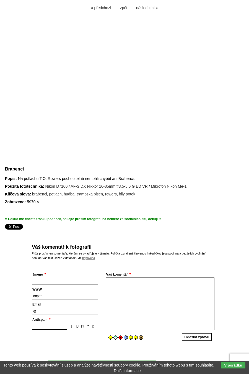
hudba (69, 194)
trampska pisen (90, 194)
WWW (37, 289)
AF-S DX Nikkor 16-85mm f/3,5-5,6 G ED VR (109, 186)
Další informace (127, 370)
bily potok (127, 194)
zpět (123, 8)
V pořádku (233, 365)
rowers (111, 194)
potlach (55, 194)
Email (36, 304)
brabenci (39, 194)
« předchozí (101, 8)
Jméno (37, 274)
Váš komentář (117, 274)
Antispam (40, 320)
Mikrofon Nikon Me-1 (169, 186)
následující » (147, 8)
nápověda (88, 257)
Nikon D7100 (56, 186)
